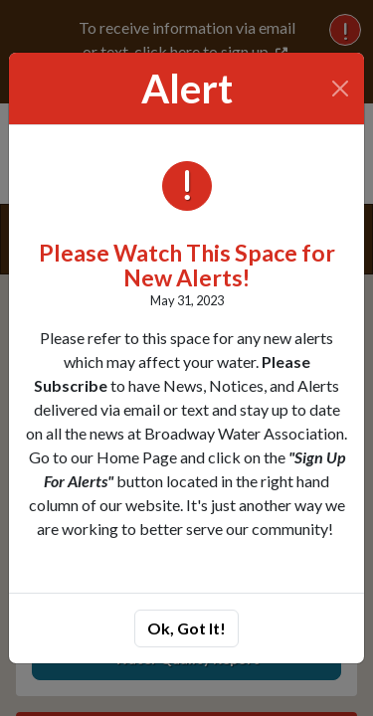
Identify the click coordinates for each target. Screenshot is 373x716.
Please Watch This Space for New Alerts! (187, 265)
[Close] (340, 88)
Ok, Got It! (186, 628)
